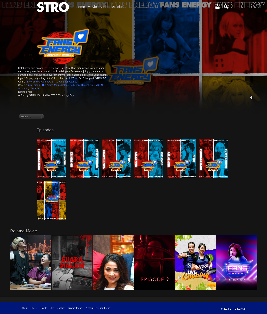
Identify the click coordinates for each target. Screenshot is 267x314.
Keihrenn (75, 85)
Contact (61, 308)
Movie (92, 7)
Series (104, 7)
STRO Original (60, 81)
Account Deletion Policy (98, 308)
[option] (30, 262)
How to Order (47, 308)
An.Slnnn (23, 88)
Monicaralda (61, 85)
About (24, 308)
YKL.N (99, 85)
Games (73, 81)
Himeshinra (87, 85)
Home (80, 7)
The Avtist (47, 85)
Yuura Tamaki (32, 85)
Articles (118, 7)
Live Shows (33, 81)
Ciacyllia (34, 88)
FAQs (34, 308)
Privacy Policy (75, 308)
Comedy (45, 81)
